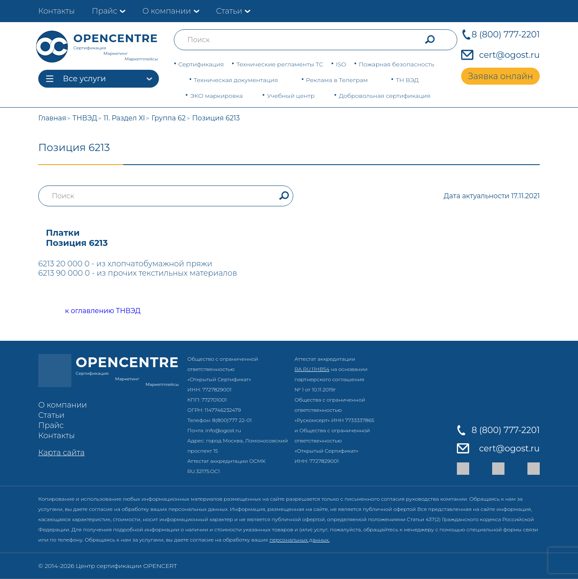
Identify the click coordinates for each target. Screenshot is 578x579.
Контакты (56, 11)
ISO (341, 64)
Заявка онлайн (500, 76)
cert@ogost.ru (509, 55)
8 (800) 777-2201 (505, 34)
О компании (166, 11)
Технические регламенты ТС (279, 64)
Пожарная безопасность (396, 64)
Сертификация (201, 64)
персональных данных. (299, 539)
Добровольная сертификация (385, 96)
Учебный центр (290, 96)
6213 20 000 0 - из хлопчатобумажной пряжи (125, 263)
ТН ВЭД (407, 80)
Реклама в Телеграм (337, 80)
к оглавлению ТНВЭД (93, 311)
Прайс (104, 11)
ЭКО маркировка (216, 96)
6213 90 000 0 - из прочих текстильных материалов (137, 273)
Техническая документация (236, 80)
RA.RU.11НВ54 (312, 369)
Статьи (229, 11)
